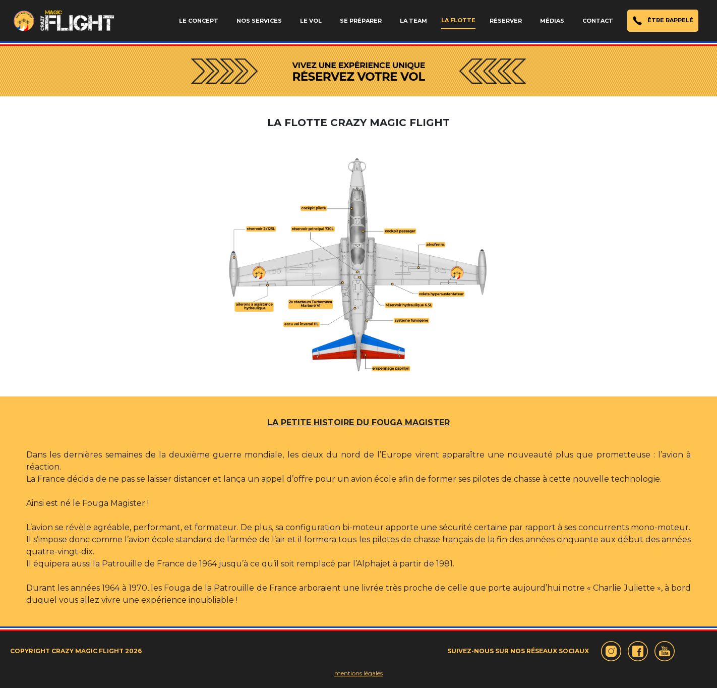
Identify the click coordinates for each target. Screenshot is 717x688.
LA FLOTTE (458, 20)
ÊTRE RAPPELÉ (662, 21)
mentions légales (358, 673)
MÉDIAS (552, 20)
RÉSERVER (506, 20)
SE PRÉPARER (361, 20)
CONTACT (597, 20)
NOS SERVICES (259, 20)
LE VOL (311, 20)
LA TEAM (413, 20)
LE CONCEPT (198, 20)
